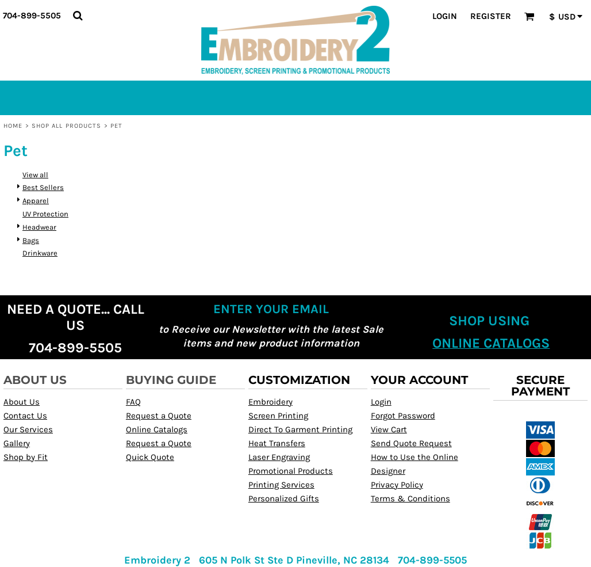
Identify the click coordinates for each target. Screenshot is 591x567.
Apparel (35, 200)
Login (444, 16)
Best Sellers (43, 187)
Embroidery (270, 402)
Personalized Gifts (283, 498)
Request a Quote (158, 415)
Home (12, 126)
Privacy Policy (397, 485)
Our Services (28, 429)
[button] (77, 15)
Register (490, 16)
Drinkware (39, 253)
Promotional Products (290, 471)
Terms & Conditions (410, 498)
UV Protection (45, 214)
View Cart (389, 429)
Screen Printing (278, 415)
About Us (21, 402)
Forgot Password (403, 415)
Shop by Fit (25, 457)
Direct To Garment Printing (300, 429)
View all (35, 174)
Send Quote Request (411, 443)
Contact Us (25, 415)
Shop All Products (67, 126)
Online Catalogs (156, 429)
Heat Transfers (276, 443)
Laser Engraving (279, 457)
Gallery (16, 443)
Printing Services (281, 485)
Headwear (39, 227)
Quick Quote (150, 457)
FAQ (133, 402)
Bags (30, 240)
